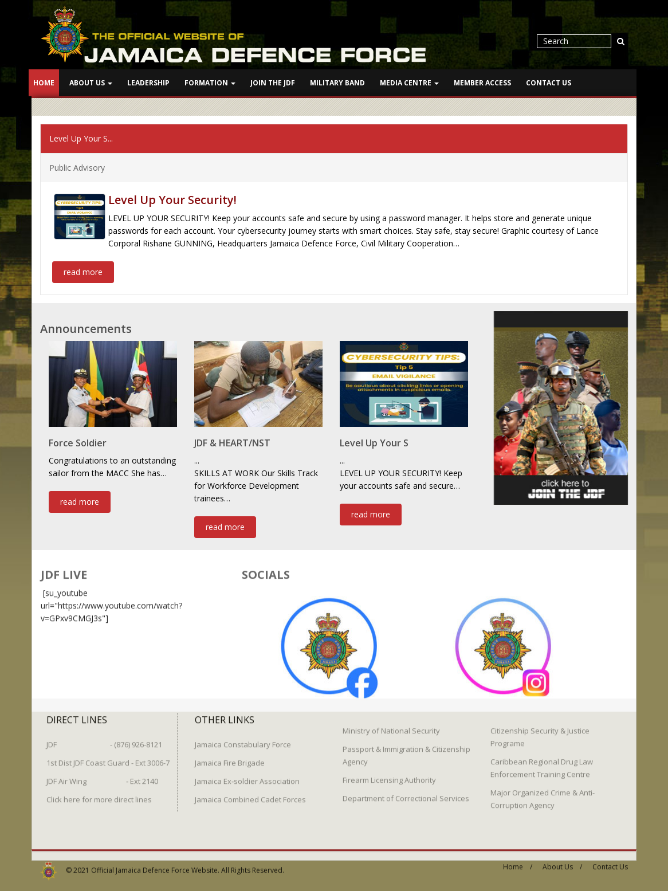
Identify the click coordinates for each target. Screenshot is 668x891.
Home (43, 83)
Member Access (482, 83)
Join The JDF (272, 83)
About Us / (562, 860)
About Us (90, 83)
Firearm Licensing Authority (389, 773)
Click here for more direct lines (99, 792)
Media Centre (409, 83)
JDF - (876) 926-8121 (104, 737)
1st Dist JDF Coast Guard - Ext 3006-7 (108, 756)
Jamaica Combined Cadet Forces (250, 792)
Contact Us (548, 83)
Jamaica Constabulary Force (243, 737)
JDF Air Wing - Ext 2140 (102, 774)
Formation (209, 83)
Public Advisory (77, 166)
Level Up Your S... (81, 137)
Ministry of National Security (391, 724)
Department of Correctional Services (406, 791)
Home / (517, 860)
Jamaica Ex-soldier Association (247, 774)
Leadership (148, 83)
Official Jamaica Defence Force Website (154, 863)
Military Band (337, 83)
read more (83, 270)
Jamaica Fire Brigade (230, 756)
